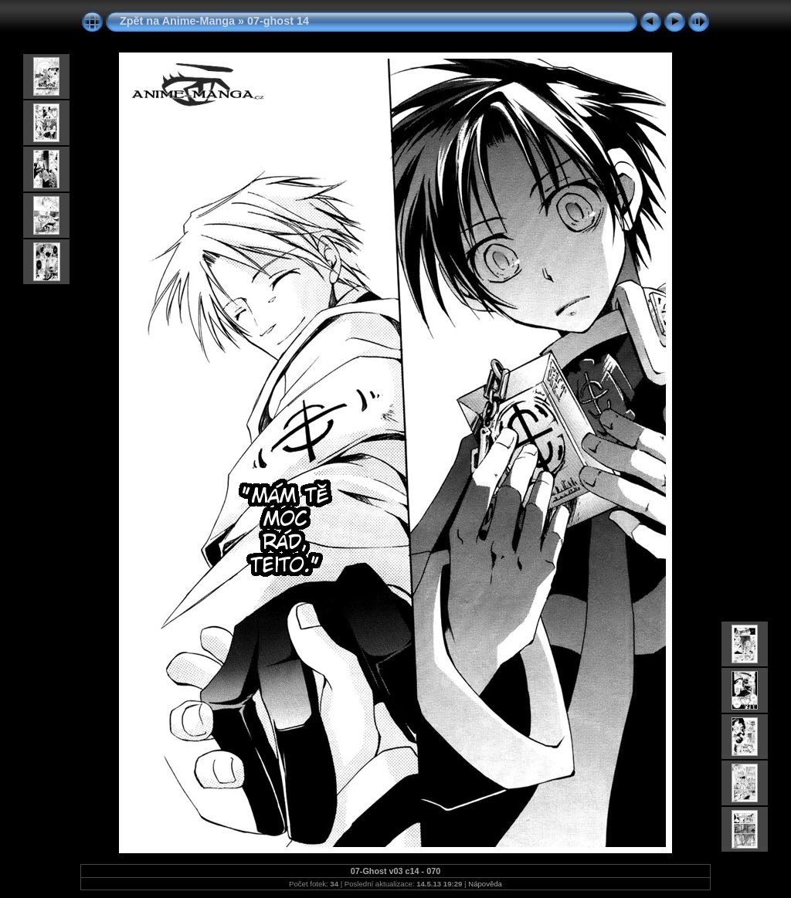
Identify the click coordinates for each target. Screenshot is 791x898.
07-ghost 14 (278, 21)
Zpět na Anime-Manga (177, 21)
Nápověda (485, 883)
